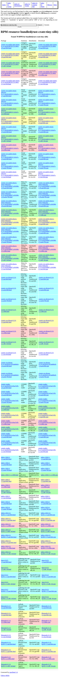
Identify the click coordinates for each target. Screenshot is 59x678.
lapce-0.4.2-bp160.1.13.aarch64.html (8, 590)
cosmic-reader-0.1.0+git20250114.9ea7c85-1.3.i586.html (10, 407)
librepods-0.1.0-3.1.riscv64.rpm (46, 636)
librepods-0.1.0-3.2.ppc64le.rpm (47, 614)
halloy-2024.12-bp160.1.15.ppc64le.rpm (48, 541)
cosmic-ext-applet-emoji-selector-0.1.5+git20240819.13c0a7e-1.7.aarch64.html (10, 93)
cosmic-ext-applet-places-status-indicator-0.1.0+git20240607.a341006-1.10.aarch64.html (10, 185)
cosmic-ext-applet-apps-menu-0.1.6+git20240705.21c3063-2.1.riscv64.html (10, 82)
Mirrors (49, 5)
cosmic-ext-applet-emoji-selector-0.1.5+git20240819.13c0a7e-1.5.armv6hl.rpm (47, 129)
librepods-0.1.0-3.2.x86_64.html (6, 628)
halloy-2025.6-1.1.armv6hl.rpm (46, 502)
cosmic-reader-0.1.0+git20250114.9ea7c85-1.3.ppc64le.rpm (47, 415)
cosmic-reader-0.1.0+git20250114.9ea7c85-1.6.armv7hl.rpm (47, 400)
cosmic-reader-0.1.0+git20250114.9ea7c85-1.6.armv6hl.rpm (47, 393)
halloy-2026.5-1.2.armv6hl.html (6, 463)
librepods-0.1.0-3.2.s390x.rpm (46, 621)
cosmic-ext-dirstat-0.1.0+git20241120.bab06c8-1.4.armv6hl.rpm (47, 364)
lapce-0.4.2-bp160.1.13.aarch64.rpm (49, 590)
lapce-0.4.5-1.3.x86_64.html (6, 568)
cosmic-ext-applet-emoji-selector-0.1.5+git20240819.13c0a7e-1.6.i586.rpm (47, 111)
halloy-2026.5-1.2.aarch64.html (6, 458)
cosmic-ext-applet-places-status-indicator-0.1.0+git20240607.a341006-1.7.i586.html (10, 212)
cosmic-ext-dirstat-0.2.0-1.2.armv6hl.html (8, 289)
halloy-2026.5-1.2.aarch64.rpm (46, 458)
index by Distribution (18, 5)
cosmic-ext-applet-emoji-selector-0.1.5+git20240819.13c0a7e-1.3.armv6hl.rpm (47, 156)
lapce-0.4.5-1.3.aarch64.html (6, 561)
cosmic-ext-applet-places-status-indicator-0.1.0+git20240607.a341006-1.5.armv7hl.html (10, 239)
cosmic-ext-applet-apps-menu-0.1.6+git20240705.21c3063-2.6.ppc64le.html (10, 55)
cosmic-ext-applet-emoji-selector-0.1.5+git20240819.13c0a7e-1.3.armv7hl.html (10, 165)
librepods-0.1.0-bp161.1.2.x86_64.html (8, 665)
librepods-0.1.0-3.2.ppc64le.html (6, 614)
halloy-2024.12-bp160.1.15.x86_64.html (8, 553)
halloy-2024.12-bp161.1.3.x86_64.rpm (48, 530)
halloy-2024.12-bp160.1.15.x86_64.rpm (48, 553)
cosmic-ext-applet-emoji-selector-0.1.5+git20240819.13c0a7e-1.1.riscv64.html (10, 174)
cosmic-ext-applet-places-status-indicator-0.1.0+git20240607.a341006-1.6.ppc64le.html (10, 221)
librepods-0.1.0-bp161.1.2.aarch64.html (8, 643)
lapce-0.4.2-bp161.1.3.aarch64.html (8, 575)
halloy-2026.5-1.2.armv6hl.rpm (46, 463)
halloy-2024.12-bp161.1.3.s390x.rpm (47, 525)
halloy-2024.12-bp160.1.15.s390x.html (8, 547)
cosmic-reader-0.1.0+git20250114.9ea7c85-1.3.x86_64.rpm (47, 428)
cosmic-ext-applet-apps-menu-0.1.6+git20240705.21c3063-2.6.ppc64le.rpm (47, 55)
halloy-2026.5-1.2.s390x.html (5, 486)
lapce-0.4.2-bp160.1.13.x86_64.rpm (49, 597)
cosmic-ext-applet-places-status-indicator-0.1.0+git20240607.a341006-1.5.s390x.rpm (47, 248)
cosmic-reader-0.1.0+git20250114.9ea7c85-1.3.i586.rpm (47, 407)
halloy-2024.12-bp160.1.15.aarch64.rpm (48, 536)
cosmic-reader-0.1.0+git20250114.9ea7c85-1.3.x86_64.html (10, 428)
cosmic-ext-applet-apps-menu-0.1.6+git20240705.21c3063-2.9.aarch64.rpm (47, 46)
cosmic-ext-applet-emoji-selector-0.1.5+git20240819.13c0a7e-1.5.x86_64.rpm (47, 138)
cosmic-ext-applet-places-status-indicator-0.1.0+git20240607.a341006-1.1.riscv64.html (10, 266)
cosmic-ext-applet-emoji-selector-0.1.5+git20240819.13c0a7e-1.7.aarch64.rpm (47, 93)
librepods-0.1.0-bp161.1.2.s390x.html (7, 658)
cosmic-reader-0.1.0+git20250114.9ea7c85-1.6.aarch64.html (10, 386)
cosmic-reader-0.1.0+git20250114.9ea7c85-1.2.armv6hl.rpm (47, 435)
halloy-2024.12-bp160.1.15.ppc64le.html (8, 541)
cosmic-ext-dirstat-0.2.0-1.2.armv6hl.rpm (46, 289)
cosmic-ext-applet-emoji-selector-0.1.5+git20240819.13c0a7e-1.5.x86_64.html (10, 138)
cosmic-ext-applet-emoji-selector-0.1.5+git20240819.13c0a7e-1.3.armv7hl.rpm (47, 165)
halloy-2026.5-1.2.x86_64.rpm (46, 491)
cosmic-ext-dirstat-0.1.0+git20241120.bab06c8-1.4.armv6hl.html (10, 364)
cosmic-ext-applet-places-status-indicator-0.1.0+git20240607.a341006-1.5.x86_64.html (10, 257)
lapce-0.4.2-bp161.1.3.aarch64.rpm (49, 575)
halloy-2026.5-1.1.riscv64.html (6, 497)
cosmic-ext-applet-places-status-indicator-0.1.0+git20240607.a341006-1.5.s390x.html (10, 248)
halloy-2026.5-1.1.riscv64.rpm (46, 497)
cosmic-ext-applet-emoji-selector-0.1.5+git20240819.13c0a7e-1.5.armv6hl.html (10, 129)
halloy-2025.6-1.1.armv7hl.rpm (46, 508)
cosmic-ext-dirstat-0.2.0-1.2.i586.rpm (46, 310)
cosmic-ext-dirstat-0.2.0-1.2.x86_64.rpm (46, 343)
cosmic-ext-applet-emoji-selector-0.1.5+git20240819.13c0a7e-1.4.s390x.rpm (47, 147)
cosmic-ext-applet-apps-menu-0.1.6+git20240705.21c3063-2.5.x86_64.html (10, 64)
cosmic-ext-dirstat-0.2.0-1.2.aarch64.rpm (46, 278)
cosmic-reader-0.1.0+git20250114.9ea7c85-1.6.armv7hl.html (10, 400)
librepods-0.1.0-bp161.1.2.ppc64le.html (8, 650)
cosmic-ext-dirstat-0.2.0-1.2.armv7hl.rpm (46, 300)
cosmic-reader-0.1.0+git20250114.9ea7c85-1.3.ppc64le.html (10, 415)
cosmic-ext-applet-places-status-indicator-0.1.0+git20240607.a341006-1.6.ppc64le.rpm (47, 221)
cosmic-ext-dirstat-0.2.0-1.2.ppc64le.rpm (46, 321)
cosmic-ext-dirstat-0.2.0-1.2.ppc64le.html (8, 321)
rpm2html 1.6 (13, 672)
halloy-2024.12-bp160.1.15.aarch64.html (8, 536)
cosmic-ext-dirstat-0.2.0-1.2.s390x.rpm (46, 332)
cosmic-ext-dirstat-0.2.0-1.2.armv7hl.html (8, 300)
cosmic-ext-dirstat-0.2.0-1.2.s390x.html (8, 332)
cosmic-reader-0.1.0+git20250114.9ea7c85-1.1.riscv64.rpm (47, 449)
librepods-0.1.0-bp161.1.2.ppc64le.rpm (49, 650)
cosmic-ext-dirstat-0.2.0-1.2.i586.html (8, 310)
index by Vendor (27, 5)
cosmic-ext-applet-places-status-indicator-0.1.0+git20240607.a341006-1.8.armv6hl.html (10, 203)
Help (55, 5)
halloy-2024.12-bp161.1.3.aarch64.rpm (48, 514)
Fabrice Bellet (5, 675)
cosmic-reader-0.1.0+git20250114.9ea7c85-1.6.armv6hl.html (10, 393)
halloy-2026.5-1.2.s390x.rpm (45, 486)
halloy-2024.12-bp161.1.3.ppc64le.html (8, 519)
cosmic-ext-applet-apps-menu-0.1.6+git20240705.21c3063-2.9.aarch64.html (10, 46)
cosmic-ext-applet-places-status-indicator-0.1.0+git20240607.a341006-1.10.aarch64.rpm (47, 185)
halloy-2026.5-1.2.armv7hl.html (6, 469)
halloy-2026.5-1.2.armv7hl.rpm (46, 469)
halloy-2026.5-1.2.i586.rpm (49, 475)
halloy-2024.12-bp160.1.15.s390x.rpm (48, 547)
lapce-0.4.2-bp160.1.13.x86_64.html (8, 597)
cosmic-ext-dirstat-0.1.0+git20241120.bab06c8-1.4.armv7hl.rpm (47, 375)
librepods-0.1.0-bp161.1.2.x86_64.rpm (49, 665)
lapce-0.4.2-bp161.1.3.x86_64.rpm (49, 583)
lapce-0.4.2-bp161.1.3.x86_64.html (8, 583)
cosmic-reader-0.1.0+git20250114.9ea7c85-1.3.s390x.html (10, 422)
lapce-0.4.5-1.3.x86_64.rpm (46, 568)
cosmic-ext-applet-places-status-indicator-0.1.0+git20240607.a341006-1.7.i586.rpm (47, 212)
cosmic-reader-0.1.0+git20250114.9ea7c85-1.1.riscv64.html (10, 449)
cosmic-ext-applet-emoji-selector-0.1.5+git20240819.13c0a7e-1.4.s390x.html (10, 147)
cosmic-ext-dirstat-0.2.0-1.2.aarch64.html (8, 278)
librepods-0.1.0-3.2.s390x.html (6, 621)
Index (4, 5)
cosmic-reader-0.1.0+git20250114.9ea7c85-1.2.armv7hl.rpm (47, 442)
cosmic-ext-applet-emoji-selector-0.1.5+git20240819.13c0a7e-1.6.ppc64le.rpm (47, 120)
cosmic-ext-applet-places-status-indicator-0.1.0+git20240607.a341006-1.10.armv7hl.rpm (47, 194)
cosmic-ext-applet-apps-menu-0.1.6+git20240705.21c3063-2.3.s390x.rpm (47, 73)
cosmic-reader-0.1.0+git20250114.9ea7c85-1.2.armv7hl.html (10, 442)
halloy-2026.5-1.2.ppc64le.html (6, 480)
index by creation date (34, 4)
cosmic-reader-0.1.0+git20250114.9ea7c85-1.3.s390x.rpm (47, 422)
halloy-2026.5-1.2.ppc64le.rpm (46, 480)
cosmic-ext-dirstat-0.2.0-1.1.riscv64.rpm (46, 353)
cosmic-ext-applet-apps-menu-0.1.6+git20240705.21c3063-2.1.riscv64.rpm (47, 82)
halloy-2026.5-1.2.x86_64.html (6, 491)
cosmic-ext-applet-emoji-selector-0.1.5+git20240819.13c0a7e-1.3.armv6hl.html (10, 156)
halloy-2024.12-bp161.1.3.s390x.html (7, 525)
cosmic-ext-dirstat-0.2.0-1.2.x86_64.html (8, 343)
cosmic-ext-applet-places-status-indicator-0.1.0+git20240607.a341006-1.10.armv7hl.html (10, 194)
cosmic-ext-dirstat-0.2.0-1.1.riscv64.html (8, 353)
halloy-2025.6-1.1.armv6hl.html (6, 502)
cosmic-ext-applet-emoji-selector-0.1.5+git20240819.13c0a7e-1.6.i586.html (10, 111)
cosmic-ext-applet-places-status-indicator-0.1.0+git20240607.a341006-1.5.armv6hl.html (10, 230)
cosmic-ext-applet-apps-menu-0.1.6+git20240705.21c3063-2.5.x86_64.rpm (47, 64)
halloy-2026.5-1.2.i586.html (9, 475)
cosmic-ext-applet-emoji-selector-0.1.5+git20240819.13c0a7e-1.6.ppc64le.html (10, 120)
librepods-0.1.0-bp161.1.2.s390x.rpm (48, 658)
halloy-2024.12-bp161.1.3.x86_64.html (8, 530)
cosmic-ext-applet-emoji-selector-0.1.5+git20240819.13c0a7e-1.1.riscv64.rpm (47, 174)
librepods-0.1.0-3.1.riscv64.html (6, 636)
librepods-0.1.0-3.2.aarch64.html (6, 607)
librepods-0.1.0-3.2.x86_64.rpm (46, 628)
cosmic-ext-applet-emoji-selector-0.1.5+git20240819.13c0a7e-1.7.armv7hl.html (10, 102)
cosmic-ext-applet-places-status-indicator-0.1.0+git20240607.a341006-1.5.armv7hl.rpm (47, 239)
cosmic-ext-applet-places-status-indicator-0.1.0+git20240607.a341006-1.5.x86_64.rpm (47, 257)
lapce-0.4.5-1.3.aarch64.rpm (47, 561)
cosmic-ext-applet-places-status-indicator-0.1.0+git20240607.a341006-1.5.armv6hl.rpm (47, 230)
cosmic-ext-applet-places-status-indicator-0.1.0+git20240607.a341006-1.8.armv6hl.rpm (47, 203)
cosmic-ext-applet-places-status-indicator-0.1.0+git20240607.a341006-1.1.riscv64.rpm (47, 266)
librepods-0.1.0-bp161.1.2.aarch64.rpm (49, 643)
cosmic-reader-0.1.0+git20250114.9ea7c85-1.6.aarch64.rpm (47, 386)
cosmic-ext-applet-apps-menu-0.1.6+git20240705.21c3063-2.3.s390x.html (10, 73)
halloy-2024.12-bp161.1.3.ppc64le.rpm (48, 519)
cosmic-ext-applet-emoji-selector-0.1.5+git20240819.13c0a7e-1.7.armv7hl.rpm (47, 102)
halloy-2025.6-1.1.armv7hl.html (6, 508)
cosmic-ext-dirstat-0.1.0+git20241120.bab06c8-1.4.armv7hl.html (10, 375)
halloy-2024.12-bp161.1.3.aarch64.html (8, 514)
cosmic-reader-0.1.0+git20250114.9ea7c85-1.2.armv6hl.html (10, 435)
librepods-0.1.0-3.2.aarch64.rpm (47, 607)
